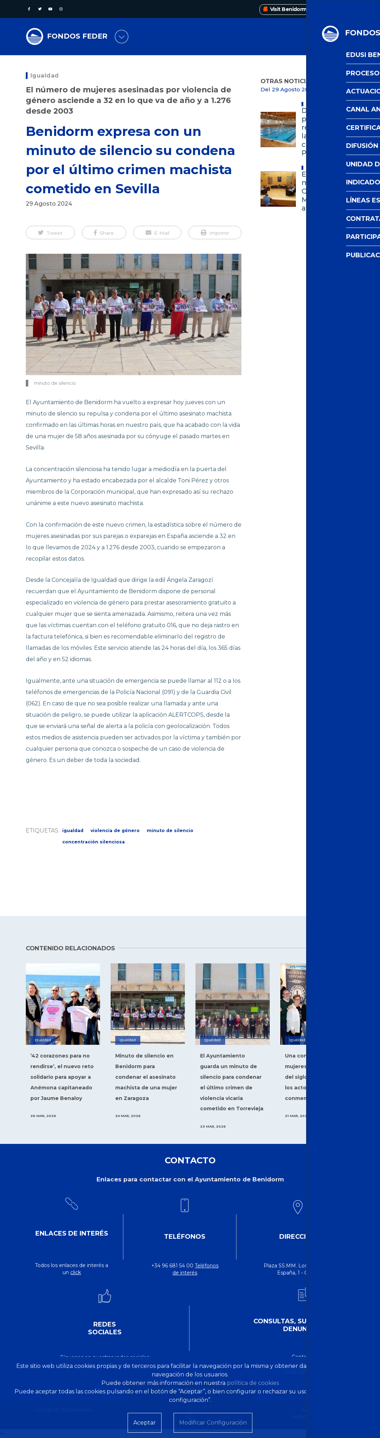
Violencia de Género (115, 830)
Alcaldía (314, 167)
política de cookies (253, 1383)
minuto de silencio (170, 830)
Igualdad (44, 75)
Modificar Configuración (213, 1422)
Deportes (315, 104)
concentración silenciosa (93, 841)
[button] (50, 232)
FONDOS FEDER (80, 36)
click (75, 1272)
